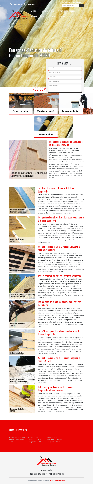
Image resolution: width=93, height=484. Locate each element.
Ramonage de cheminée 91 (39, 17)
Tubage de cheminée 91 (47, 11)
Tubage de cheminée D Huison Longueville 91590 (18, 439)
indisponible (15, 3)
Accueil (33, 11)
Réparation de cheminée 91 (66, 11)
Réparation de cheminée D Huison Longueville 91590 (35, 439)
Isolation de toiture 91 (58, 17)
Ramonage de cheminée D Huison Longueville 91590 (54, 439)
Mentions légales (57, 481)
